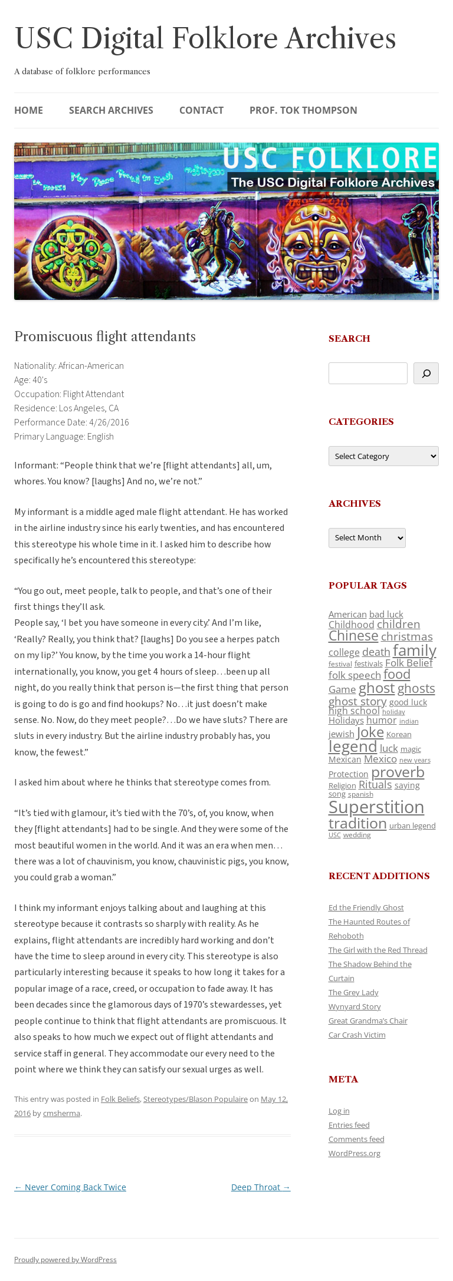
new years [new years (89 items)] (415, 759)
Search (349, 338)
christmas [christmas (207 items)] (407, 636)
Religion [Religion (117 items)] (342, 785)
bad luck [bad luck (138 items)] (386, 614)
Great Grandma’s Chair (368, 1020)
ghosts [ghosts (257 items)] (416, 688)
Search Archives (111, 110)
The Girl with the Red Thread (378, 950)
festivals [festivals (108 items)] (368, 663)
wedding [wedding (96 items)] (357, 834)
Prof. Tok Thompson (303, 110)
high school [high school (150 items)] (354, 710)
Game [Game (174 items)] (342, 689)
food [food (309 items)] (397, 674)
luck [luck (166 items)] (389, 748)
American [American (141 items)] (348, 614)
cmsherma (61, 1113)
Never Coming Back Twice (70, 1187)
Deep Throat (261, 1187)
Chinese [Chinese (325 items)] (354, 635)
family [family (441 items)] (414, 650)
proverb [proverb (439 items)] (398, 771)
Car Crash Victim (357, 1034)
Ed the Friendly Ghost (366, 907)
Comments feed (357, 1139)
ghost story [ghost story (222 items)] (358, 701)
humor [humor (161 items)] (381, 720)
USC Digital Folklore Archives (205, 38)
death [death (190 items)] (376, 652)
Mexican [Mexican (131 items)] (345, 759)
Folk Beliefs (120, 1099)
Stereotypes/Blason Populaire (195, 1099)
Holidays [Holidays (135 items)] (346, 720)
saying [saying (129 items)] (407, 785)
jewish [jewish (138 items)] (341, 733)
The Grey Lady (354, 992)
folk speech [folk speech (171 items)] (355, 675)
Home (28, 110)
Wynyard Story (355, 1006)
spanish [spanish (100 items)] (360, 793)
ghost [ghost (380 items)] (377, 687)
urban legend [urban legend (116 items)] (412, 825)
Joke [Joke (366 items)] (370, 731)
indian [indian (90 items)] (409, 721)
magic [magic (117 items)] (411, 749)
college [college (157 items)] (344, 652)
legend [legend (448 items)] (353, 746)
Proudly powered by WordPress (65, 1259)
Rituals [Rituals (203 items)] (375, 784)
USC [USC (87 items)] (335, 835)
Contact (201, 110)
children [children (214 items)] (399, 624)
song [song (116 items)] (337, 793)
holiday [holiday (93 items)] (393, 711)
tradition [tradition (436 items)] (358, 823)
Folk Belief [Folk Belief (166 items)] (409, 662)
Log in (339, 1110)
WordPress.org (354, 1153)
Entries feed (349, 1125)
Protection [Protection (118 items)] (349, 774)
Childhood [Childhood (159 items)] (352, 624)
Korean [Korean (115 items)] (399, 734)
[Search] (426, 373)
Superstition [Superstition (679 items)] (377, 806)
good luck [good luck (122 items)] (408, 702)
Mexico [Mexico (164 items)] (380, 758)
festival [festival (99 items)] (340, 663)
